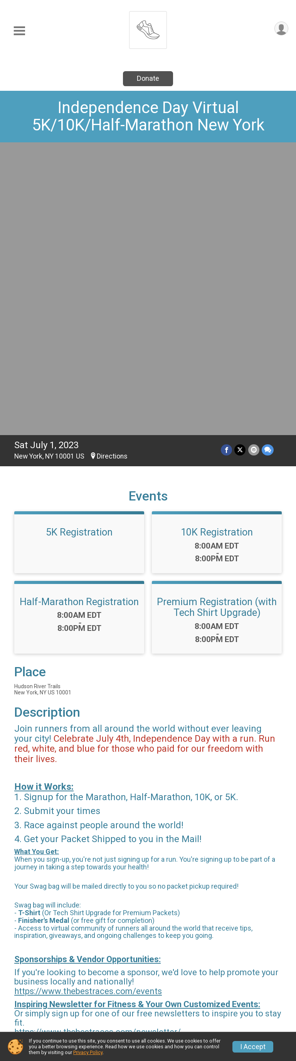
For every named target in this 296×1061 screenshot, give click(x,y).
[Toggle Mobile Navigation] (19, 31)
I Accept (253, 1047)
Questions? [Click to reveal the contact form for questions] (46, 850)
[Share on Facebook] (226, 163)
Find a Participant (244, 987)
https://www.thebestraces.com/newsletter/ (97, 745)
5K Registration (79, 245)
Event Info (173, 982)
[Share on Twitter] (240, 163)
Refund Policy (179, 1000)
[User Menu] (281, 29)
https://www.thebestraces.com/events (88, 704)
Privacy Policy (88, 1052)
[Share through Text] (268, 163)
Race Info (101, 982)
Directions (112, 169)
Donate (148, 78)
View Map (148, 924)
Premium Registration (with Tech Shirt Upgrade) (217, 320)
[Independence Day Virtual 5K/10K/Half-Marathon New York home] (148, 28)
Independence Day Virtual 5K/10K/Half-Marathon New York (148, 116)
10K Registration (217, 245)
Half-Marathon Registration (79, 315)
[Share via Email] (253, 163)
